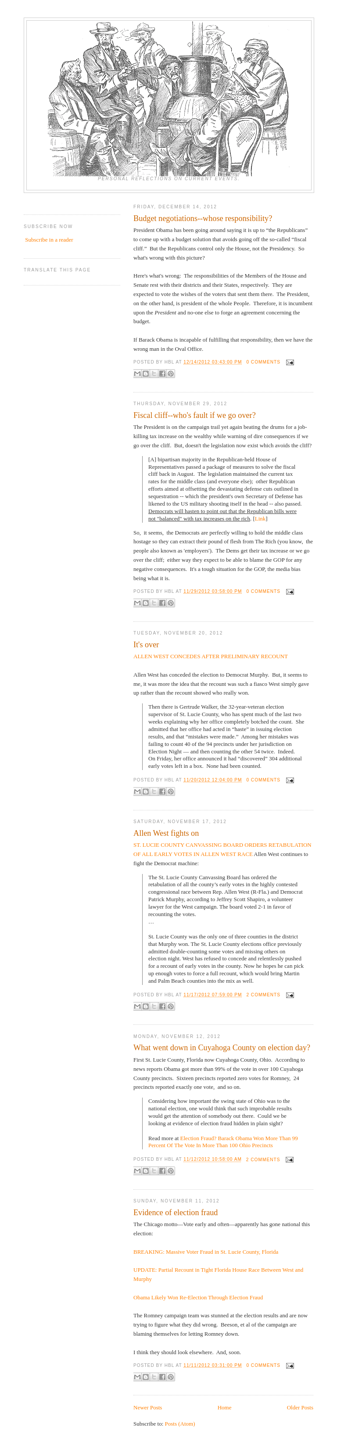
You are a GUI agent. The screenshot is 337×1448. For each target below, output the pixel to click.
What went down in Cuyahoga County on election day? (221, 1047)
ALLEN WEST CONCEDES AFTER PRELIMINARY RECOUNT (210, 656)
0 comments (263, 362)
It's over (146, 644)
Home (225, 1407)
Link (260, 518)
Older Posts (300, 1407)
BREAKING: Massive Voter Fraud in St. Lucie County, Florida (205, 1251)
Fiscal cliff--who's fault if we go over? (194, 415)
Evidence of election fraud (175, 1212)
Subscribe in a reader (49, 239)
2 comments (263, 994)
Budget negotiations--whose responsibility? (202, 218)
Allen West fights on (166, 833)
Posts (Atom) (180, 1423)
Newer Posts (147, 1407)
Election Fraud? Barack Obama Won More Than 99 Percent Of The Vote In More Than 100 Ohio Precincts (223, 1142)
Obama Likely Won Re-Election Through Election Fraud (198, 1297)
